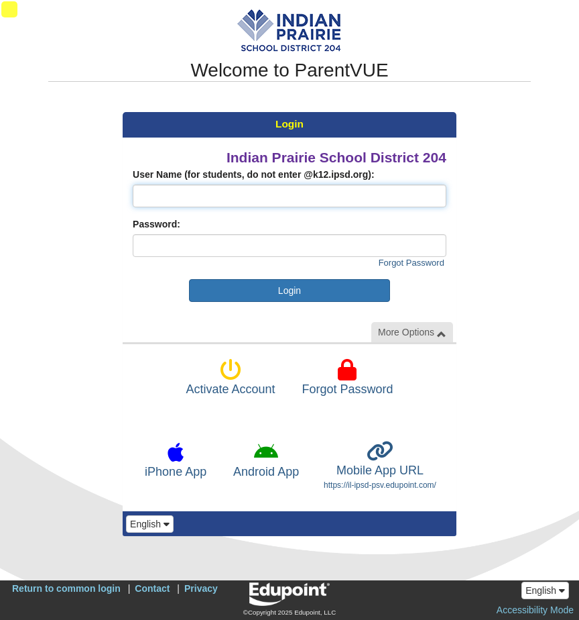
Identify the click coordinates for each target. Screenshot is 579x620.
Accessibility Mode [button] (535, 610)
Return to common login (66, 588)
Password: (156, 224)
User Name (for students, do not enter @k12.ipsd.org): (254, 174)
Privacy (201, 588)
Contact (152, 588)
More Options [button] (412, 332)
